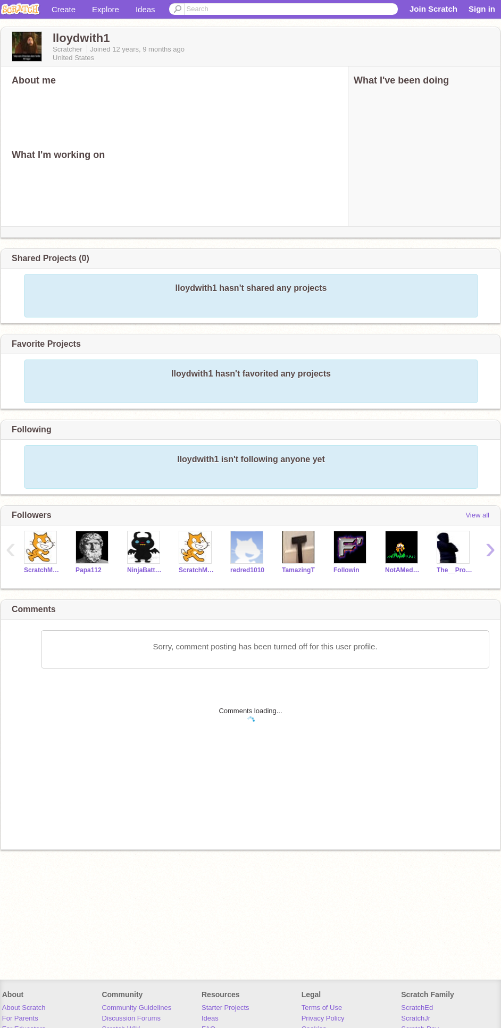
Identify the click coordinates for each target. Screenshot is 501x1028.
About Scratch (24, 1008)
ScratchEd (417, 1008)
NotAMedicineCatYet (403, 570)
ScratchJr (415, 1018)
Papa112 (89, 570)
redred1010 (247, 570)
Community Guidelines (136, 1008)
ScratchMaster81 (196, 570)
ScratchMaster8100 (42, 570)
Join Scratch (433, 8)
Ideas (145, 9)
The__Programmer (454, 570)
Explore (105, 9)
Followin (346, 570)
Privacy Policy (323, 1018)
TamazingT (298, 570)
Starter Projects (225, 1008)
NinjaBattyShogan (145, 570)
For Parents (20, 1018)
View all (477, 515)
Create (64, 9)
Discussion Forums (131, 1018)
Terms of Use (322, 1008)
